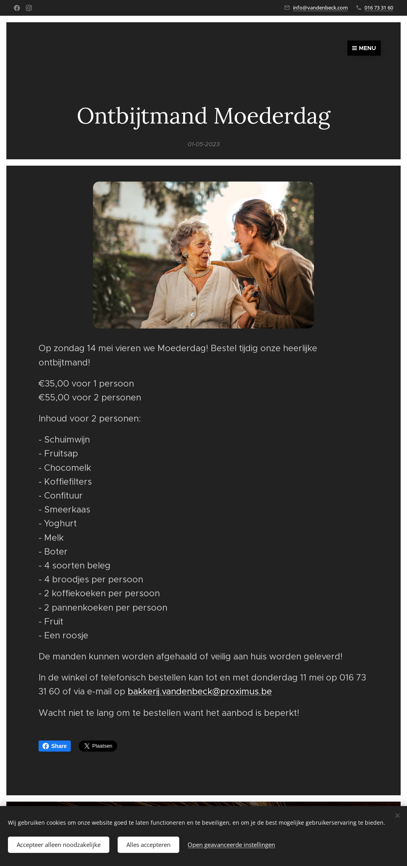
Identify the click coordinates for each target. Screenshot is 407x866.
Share (55, 746)
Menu (364, 48)
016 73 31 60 (378, 7)
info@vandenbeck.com (320, 7)
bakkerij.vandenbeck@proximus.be (200, 691)
